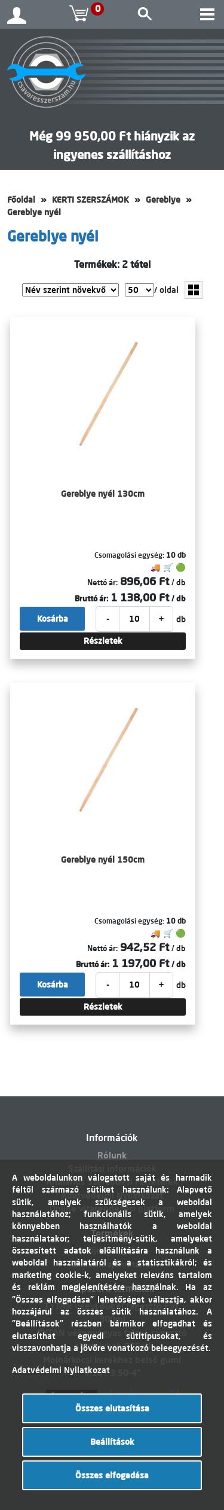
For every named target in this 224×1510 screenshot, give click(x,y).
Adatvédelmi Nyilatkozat (61, 1370)
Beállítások (112, 1441)
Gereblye (163, 199)
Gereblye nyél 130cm (103, 493)
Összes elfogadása (112, 1475)
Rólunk (112, 1155)
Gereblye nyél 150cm (103, 859)
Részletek (103, 640)
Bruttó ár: (91, 598)
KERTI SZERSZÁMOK (90, 199)
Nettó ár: (102, 582)
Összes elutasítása (112, 1408)
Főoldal (21, 199)
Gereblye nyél (34, 212)
